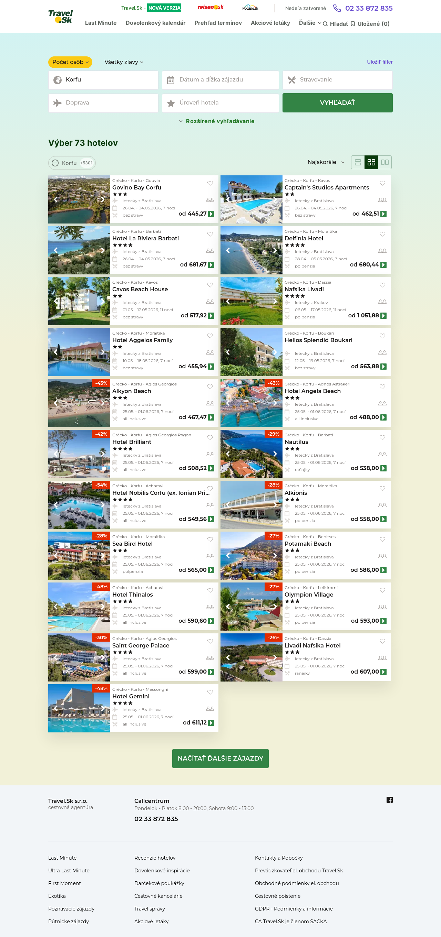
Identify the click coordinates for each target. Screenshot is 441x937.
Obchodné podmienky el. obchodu (297, 883)
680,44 (369, 265)
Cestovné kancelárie (158, 896)
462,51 (370, 214)
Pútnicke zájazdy (68, 921)
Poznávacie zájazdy (71, 909)
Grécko (119, 180)
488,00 (369, 417)
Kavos (324, 180)
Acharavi (154, 485)
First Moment (64, 883)
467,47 (197, 417)
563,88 (369, 366)
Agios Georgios (161, 383)
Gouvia (153, 180)
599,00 (197, 672)
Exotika (57, 896)
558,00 (369, 519)
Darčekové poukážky (159, 883)
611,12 (199, 723)
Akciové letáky (270, 22)
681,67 (198, 265)
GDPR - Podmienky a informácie (294, 909)
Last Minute (101, 22)
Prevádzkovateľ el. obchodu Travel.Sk (299, 871)
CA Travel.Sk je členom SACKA (291, 921)
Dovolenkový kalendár (156, 22)
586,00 (369, 570)
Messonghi (157, 689)
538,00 (369, 468)
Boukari (326, 333)
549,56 (197, 519)
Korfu (136, 180)
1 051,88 (368, 316)
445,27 (197, 214)
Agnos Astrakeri (334, 383)
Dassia (324, 282)
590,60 (197, 621)
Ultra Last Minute (69, 871)
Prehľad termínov (218, 22)
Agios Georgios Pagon (169, 434)
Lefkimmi (328, 587)
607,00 (369, 672)
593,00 (369, 621)
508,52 (197, 468)
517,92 (198, 316)
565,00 (197, 570)
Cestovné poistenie (278, 896)
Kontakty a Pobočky (279, 858)
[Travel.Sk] (64, 16)
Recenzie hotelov (154, 858)
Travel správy (149, 909)
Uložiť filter (380, 62)
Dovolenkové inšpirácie (162, 871)
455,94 (197, 366)
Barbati (153, 231)
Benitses (327, 536)
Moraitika (327, 231)
